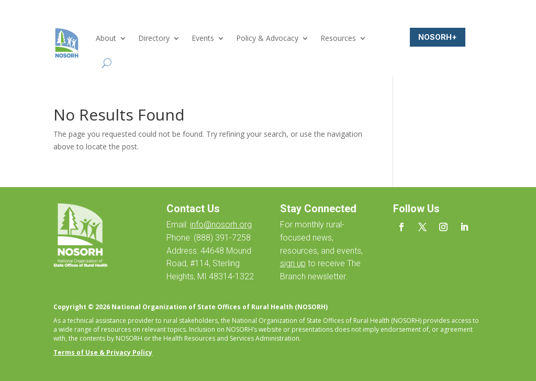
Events (203, 38)
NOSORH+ (437, 36)
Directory (154, 38)
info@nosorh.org (221, 225)
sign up (293, 263)
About (106, 38)
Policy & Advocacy (267, 38)
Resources (338, 38)
